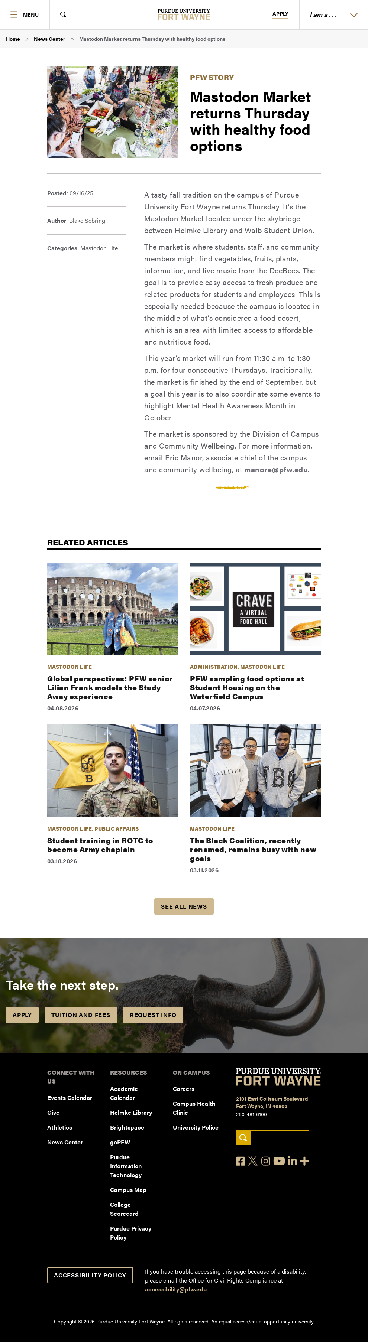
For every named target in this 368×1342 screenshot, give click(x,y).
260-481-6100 (251, 1114)
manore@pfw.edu (276, 469)
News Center (49, 38)
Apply (280, 13)
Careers (183, 1088)
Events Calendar (69, 1097)
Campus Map (128, 1189)
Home (13, 38)
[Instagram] (265, 1161)
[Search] (243, 1138)
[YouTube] (279, 1161)
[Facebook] (240, 1161)
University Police (196, 1127)
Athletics (59, 1127)
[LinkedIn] (292, 1161)
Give (53, 1112)
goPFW (120, 1142)
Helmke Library (131, 1112)
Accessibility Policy (90, 1275)
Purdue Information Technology (126, 1166)
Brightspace (127, 1127)
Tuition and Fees (80, 1014)
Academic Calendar (124, 1093)
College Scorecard (124, 1209)
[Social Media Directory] (304, 1161)
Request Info (153, 1014)
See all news (184, 906)
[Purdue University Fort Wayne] (184, 14)
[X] (253, 1161)
